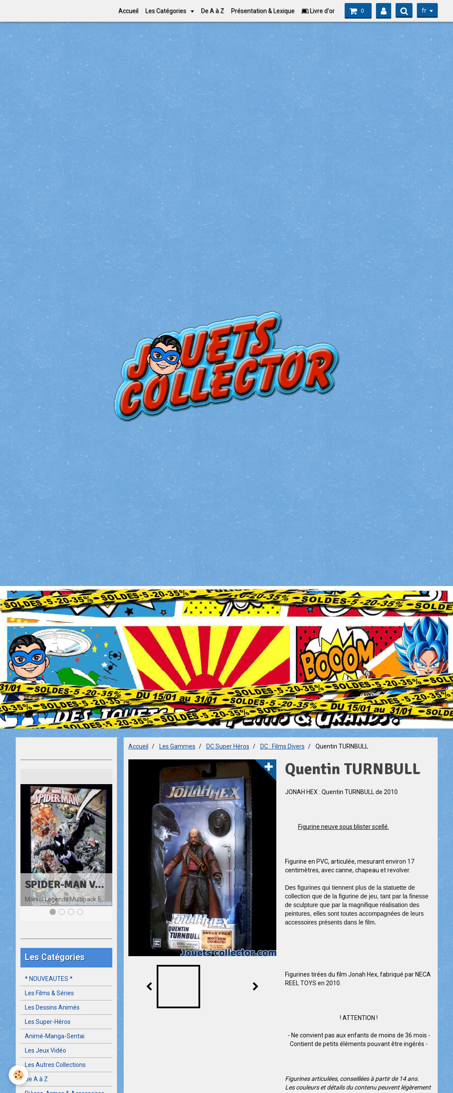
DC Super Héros (227, 746)
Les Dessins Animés (52, 1007)
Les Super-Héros (47, 1021)
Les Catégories (166, 10)
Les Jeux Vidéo (45, 1050)
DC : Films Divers (282, 746)
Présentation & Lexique (263, 10)
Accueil (128, 10)
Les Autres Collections (55, 1064)
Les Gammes (177, 746)
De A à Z (212, 10)
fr (424, 10)
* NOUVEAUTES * (49, 978)
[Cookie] (18, 1075)
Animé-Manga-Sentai (54, 1036)
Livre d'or (318, 10)
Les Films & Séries (49, 993)
